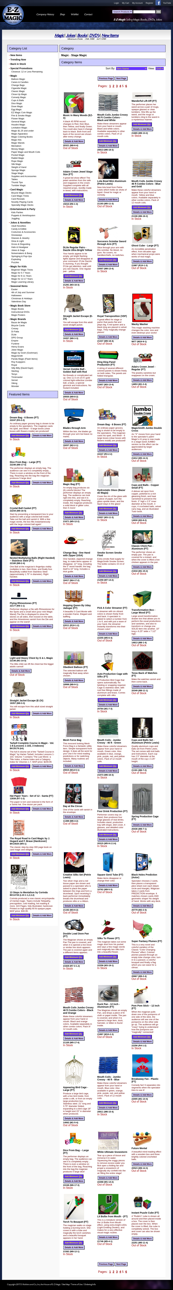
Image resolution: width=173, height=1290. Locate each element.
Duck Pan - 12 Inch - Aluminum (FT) (108, 1005)
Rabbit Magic (17, 158)
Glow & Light (17, 241)
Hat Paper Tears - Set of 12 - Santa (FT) (31, 796)
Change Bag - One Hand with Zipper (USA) (76, 554)
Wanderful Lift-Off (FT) (144, 101)
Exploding (16, 259)
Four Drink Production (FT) (112, 811)
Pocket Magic (17, 155)
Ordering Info (90, 1284)
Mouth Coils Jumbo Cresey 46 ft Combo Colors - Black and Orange (78, 1010)
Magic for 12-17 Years (22, 279)
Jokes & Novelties (20, 222)
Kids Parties (17, 212)
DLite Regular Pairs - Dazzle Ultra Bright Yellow (77, 248)
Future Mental (139, 1148)
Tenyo (14, 374)
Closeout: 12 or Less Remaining (27, 71)
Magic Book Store (20, 305)
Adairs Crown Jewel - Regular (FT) (143, 368)
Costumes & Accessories (23, 232)
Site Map (66, 1284)
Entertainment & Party (22, 209)
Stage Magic (17, 173)
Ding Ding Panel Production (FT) (106, 363)
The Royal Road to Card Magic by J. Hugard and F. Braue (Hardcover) (30, 839)
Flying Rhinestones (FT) (23, 603)
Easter (14, 289)
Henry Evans (17, 346)
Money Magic (17, 149)
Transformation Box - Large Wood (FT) (143, 611)
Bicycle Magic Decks (21, 193)
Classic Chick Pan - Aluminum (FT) (142, 547)
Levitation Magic (19, 127)
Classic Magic (18, 91)
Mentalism (16, 146)
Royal (14, 365)
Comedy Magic (18, 97)
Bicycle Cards (18, 325)
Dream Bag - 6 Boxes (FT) (24, 417)
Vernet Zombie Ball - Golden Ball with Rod (75, 370)
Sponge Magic (18, 170)
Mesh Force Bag (72, 740)
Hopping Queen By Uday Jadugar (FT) (77, 606)
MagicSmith (17, 356)
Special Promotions (21, 68)
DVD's (94, 35)
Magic (59, 35)
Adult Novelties (18, 226)
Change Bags (18, 85)
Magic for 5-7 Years (20, 273)
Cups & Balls (17, 100)
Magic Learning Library (22, 282)
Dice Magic (16, 103)
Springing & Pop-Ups (21, 256)
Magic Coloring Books (22, 137)
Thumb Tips (17, 182)
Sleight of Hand (18, 167)
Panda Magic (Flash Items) (24, 359)
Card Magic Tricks (20, 196)
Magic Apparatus (19, 133)
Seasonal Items (19, 286)
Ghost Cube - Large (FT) (144, 245)
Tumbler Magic (18, 185)
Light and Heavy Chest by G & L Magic (31, 658)
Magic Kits (16, 140)
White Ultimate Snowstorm (112, 1152)
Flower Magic (17, 118)
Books (82, 35)
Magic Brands (18, 319)
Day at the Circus (72, 806)
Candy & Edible (19, 229)
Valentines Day (18, 301)
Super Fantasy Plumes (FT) (146, 941)
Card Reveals (18, 199)
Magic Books (17, 309)
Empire (14, 340)
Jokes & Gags (18, 250)
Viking (14, 383)
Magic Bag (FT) (71, 484)
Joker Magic (17, 349)
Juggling (15, 218)
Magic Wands (17, 143)
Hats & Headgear (19, 247)
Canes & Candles (19, 82)
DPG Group (17, 337)
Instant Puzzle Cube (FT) (145, 1212)
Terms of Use (77, 1284)
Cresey (14, 328)
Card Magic (16, 189)
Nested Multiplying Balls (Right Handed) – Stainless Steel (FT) (32, 559)
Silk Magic (16, 164)
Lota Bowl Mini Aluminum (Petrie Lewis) (111, 182)
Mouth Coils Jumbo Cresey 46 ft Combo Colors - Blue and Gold (146, 184)
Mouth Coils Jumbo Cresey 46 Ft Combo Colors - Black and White (112, 117)
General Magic (18, 121)
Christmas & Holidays (21, 298)
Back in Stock (18, 64)
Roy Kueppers (18, 362)
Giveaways (16, 235)
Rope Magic (17, 161)
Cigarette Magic (19, 88)
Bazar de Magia (19, 322)
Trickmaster (17, 377)
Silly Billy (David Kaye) (22, 368)
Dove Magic (17, 106)
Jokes (70, 35)
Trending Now (18, 59)
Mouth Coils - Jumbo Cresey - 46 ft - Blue (109, 1078)
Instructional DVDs (20, 312)
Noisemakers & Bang (21, 253)
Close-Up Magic (19, 94)
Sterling (15, 371)
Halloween (16, 295)
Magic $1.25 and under (22, 130)
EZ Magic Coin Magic (21, 112)
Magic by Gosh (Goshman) (24, 353)
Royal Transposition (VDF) (112, 316)
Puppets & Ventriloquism (23, 215)
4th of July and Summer (22, 292)
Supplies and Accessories (23, 176)
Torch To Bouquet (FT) (75, 1221)
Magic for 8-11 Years (21, 276)
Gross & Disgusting (20, 244)
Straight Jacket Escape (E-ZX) (26, 700)
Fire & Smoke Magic (21, 115)
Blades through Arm (74, 428)
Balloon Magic (18, 79)
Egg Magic (16, 109)
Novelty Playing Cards (22, 202)
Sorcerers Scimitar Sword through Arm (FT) (111, 242)
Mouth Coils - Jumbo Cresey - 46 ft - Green (109, 741)
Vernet (14, 380)
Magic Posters (18, 315)
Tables (14, 179)
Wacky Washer (139, 324)
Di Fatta (15, 331)
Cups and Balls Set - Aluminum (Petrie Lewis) (145, 741)
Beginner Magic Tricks (22, 269)
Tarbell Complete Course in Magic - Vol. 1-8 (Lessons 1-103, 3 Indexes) (32, 744)
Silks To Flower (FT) (108, 938)
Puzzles (15, 262)
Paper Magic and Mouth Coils (25, 152)
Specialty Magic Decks (22, 205)
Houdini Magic (18, 124)
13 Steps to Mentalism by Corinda (29, 892)
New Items (110, 35)
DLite (13, 334)
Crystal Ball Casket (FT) (23, 508)
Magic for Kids (18, 266)
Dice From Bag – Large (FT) (25, 462)
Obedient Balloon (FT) (75, 667)
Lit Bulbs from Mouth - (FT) (112, 1216)
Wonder (15, 386)
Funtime (15, 343)
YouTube (167, 3)
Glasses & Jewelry (20, 238)
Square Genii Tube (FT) (110, 874)
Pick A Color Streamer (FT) (112, 608)
